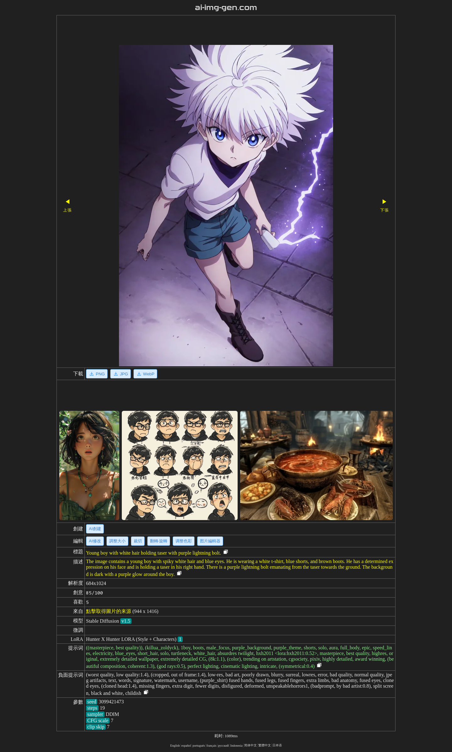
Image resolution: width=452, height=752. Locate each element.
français (212, 745)
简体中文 (250, 745)
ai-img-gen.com (226, 7)
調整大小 (117, 541)
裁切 (138, 541)
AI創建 (95, 528)
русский (223, 745)
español (186, 745)
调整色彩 (183, 541)
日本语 (277, 745)
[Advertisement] (215, 31)
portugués (198, 745)
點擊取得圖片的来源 (108, 611)
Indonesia (236, 745)
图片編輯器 (210, 541)
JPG (120, 374)
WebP (145, 374)
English (175, 745)
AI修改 (95, 541)
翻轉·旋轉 (159, 541)
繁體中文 (264, 745)
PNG (97, 374)
